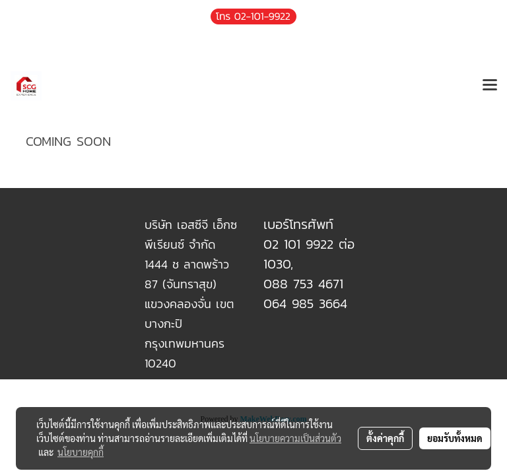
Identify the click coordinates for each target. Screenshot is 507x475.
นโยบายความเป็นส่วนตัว (295, 438)
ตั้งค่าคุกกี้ (385, 438)
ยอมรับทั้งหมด (455, 438)
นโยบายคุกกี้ (80, 452)
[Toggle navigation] (489, 85)
